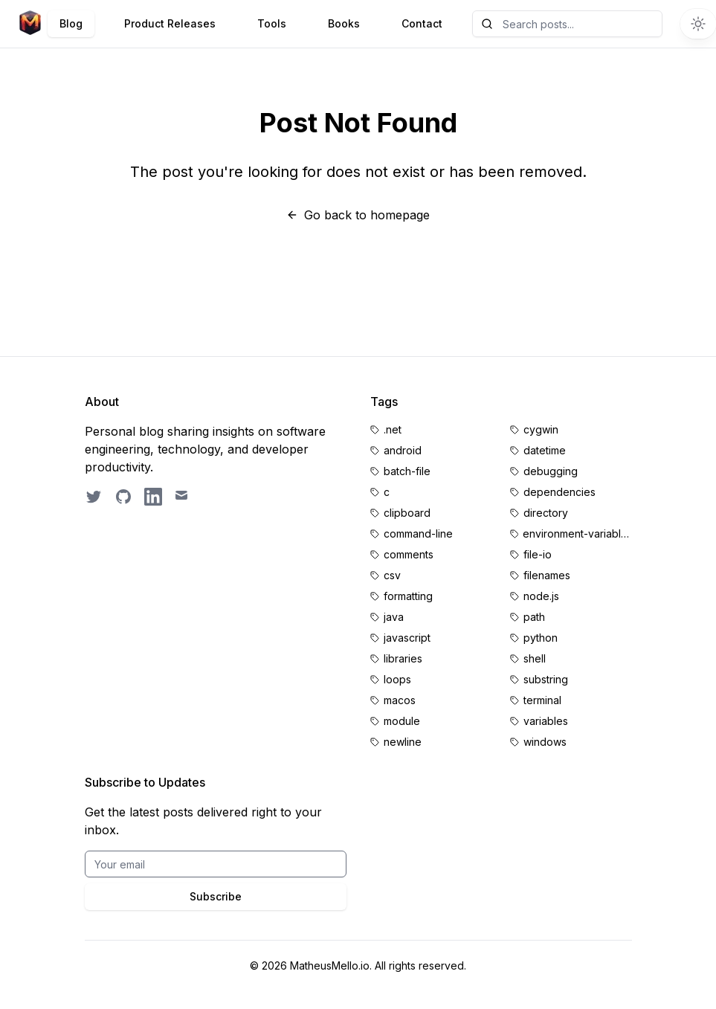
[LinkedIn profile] (153, 497)
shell (534, 658)
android (403, 450)
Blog (71, 23)
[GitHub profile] (123, 497)
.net (392, 429)
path (534, 616)
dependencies (559, 492)
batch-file (407, 471)
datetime (544, 450)
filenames (546, 575)
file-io (537, 554)
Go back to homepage (358, 214)
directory (545, 512)
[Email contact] (183, 497)
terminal (542, 700)
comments (408, 554)
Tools (271, 23)
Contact (421, 23)
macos (400, 700)
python (540, 637)
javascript (407, 637)
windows (545, 741)
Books (344, 23)
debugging (550, 471)
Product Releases (170, 23)
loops (397, 679)
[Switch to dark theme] (698, 24)
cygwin (540, 429)
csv (392, 575)
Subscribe (216, 896)
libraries (403, 658)
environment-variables (577, 533)
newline (403, 741)
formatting (408, 596)
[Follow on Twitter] (94, 497)
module (402, 721)
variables (545, 721)
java (394, 616)
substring (545, 679)
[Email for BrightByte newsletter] (215, 864)
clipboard (407, 512)
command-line (418, 533)
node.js (541, 596)
